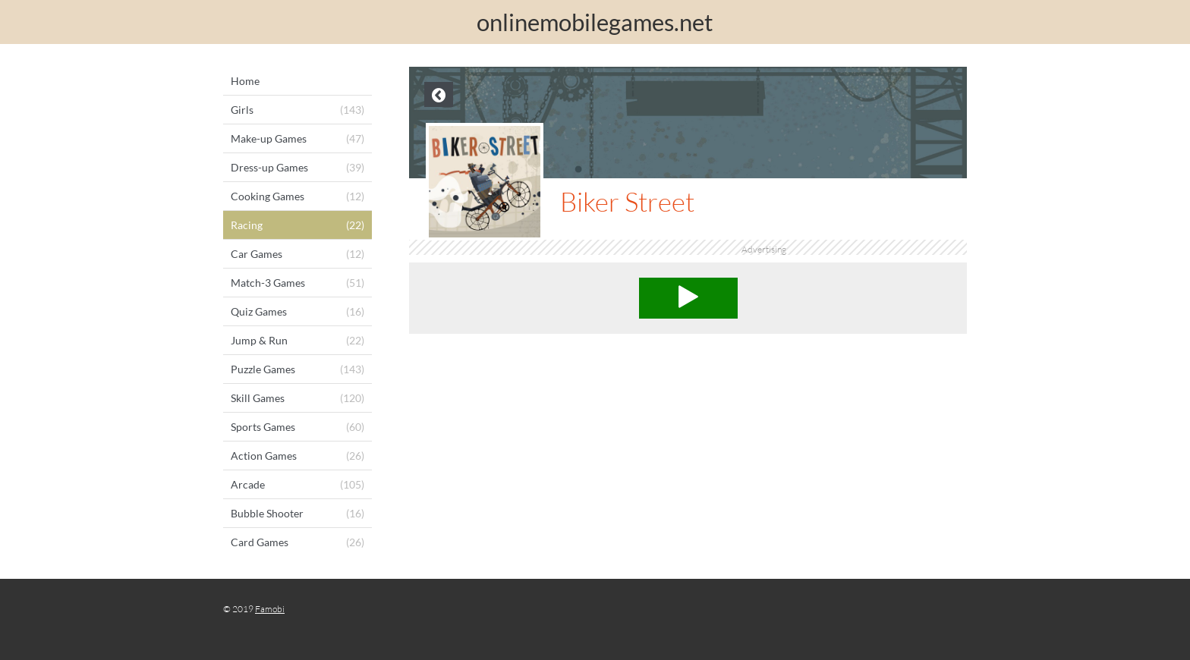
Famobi (270, 608)
